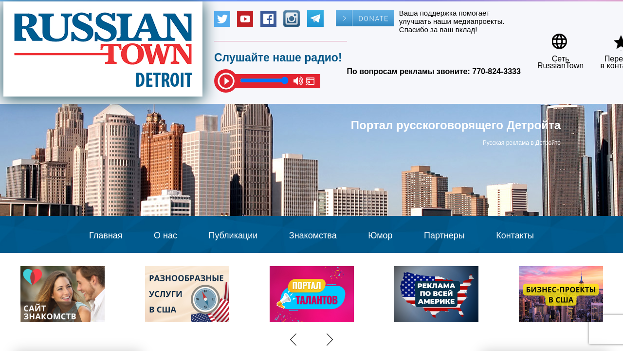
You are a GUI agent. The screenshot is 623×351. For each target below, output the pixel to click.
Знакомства (313, 235)
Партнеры (444, 235)
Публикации (232, 235)
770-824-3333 (496, 71)
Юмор (380, 235)
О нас (165, 235)
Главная (106, 235)
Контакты (515, 235)
